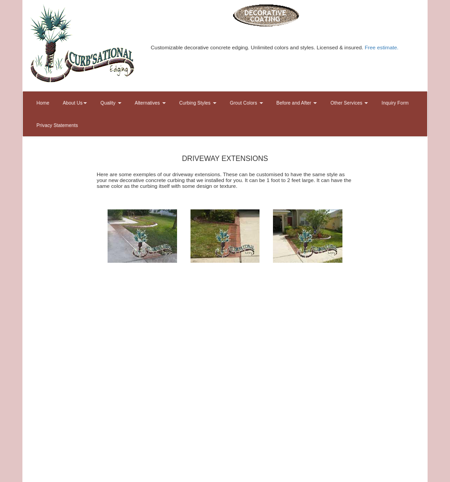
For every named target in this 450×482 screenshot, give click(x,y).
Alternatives (150, 102)
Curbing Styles (197, 102)
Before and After (297, 102)
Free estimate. (382, 47)
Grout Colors (246, 102)
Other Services (349, 102)
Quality (110, 102)
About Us (75, 102)
